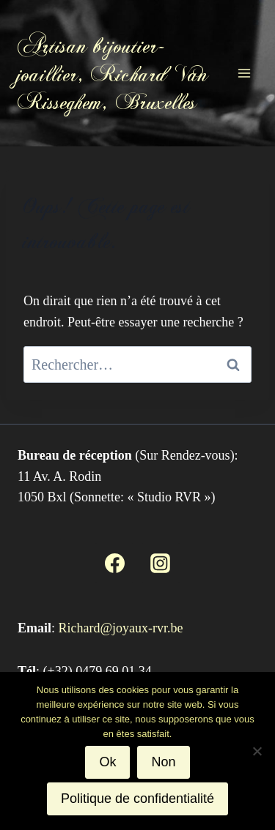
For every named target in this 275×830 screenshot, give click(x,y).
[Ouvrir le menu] (243, 72)
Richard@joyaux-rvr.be (121, 628)
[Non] (256, 751)
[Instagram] (160, 563)
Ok (107, 762)
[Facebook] (114, 563)
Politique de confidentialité (137, 798)
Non (163, 762)
